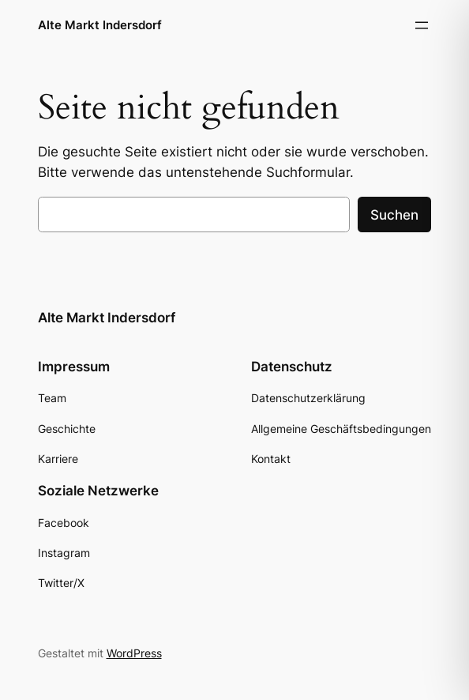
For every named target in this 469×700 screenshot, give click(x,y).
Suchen (394, 215)
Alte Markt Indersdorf (100, 24)
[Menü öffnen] (421, 25)
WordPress (134, 653)
